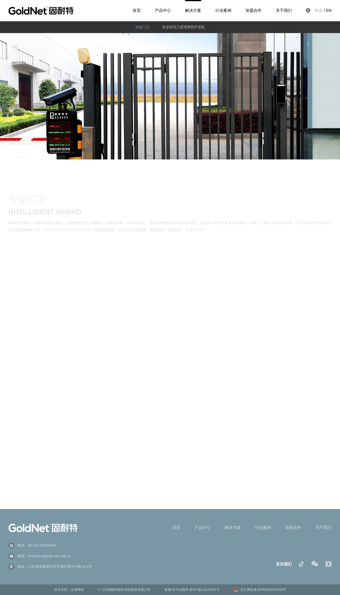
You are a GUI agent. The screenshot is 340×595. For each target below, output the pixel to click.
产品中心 (163, 10)
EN (329, 10)
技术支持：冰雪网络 (69, 589)
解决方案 (193, 10)
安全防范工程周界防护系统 (183, 27)
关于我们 (284, 10)
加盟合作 (254, 10)
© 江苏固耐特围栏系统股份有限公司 (125, 589)
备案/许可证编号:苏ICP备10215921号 (193, 589)
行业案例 (223, 10)
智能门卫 (142, 27)
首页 (137, 10)
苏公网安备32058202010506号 (260, 589)
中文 (318, 10)
